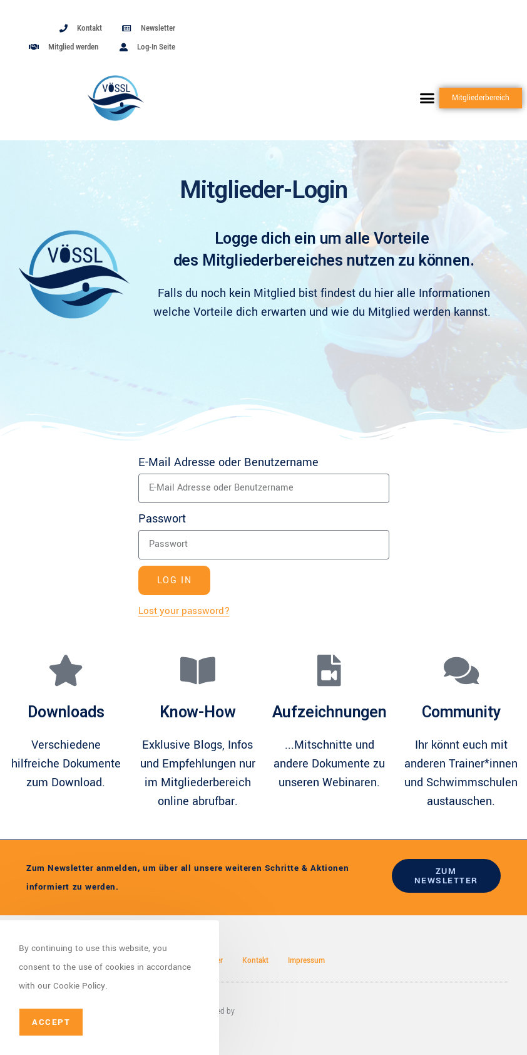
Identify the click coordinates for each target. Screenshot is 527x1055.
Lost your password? (184, 611)
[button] (427, 98)
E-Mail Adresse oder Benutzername (228, 462)
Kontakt (255, 960)
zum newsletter (446, 875)
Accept (51, 1022)
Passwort (162, 519)
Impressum (306, 960)
